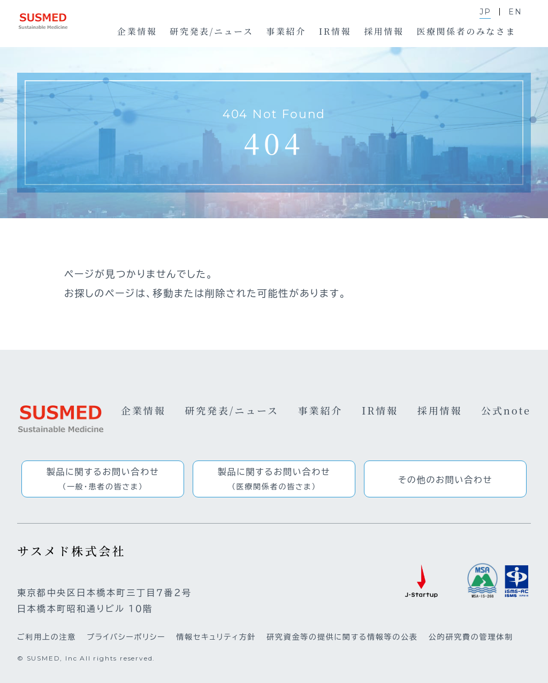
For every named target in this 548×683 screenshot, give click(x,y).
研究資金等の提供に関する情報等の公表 (342, 637)
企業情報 (143, 410)
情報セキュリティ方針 (216, 637)
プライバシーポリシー (126, 637)
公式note (506, 410)
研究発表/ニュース (232, 410)
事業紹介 (320, 410)
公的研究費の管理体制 (471, 637)
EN (515, 12)
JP (485, 12)
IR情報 (380, 410)
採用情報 (439, 410)
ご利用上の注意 (46, 637)
